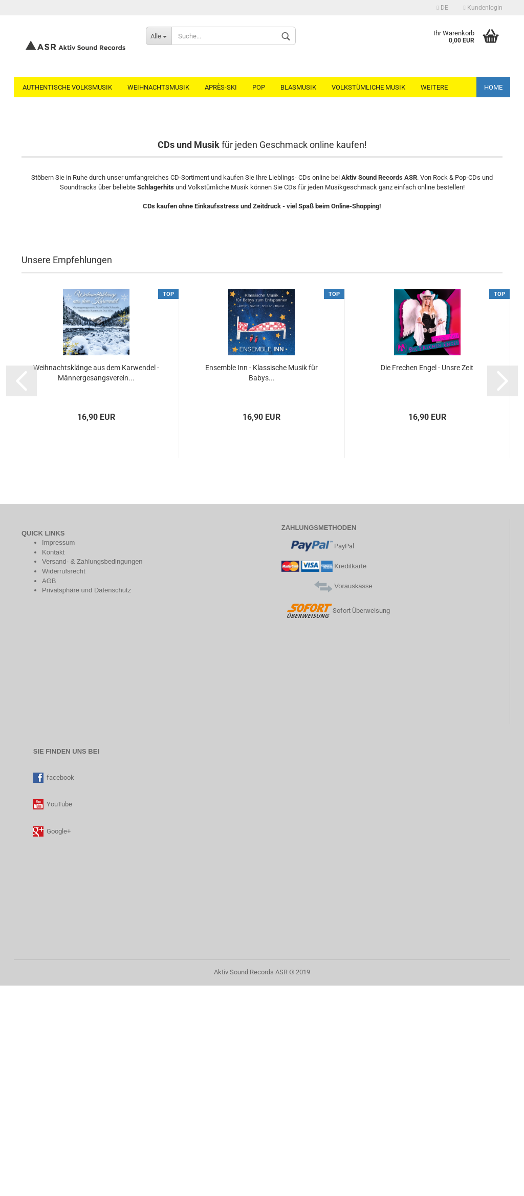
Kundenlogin (483, 7)
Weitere (434, 87)
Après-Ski (221, 87)
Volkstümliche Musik (368, 87)
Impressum (58, 753)
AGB (49, 791)
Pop (258, 87)
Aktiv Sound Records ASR (251, 1182)
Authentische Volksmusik (67, 87)
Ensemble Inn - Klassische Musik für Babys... (261, 583)
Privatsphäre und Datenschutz (86, 800)
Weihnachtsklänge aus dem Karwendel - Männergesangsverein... (96, 583)
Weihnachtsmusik (158, 87)
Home (493, 87)
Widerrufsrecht (63, 781)
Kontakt (53, 762)
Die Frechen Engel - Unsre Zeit (427, 578)
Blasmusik (298, 87)
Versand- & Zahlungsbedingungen (92, 772)
